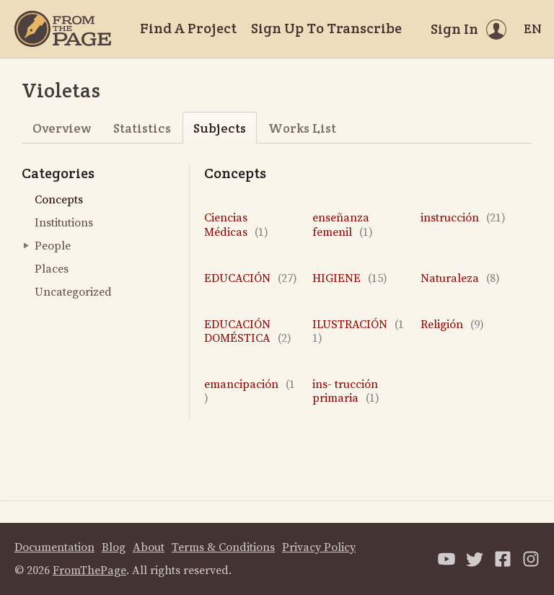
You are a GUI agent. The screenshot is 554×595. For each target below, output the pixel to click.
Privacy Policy (319, 547)
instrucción (463, 218)
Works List (302, 128)
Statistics (142, 128)
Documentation (54, 547)
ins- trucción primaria (345, 391)
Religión (452, 325)
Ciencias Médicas (236, 225)
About (148, 547)
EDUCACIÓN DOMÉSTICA (247, 331)
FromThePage (89, 570)
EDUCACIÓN (250, 279)
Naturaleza (460, 279)
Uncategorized (73, 292)
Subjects (219, 128)
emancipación (249, 391)
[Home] (62, 29)
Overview (61, 128)
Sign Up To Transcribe (326, 28)
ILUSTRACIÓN (358, 331)
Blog (114, 547)
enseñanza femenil (342, 225)
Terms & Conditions (223, 547)
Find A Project (188, 28)
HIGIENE (349, 279)
